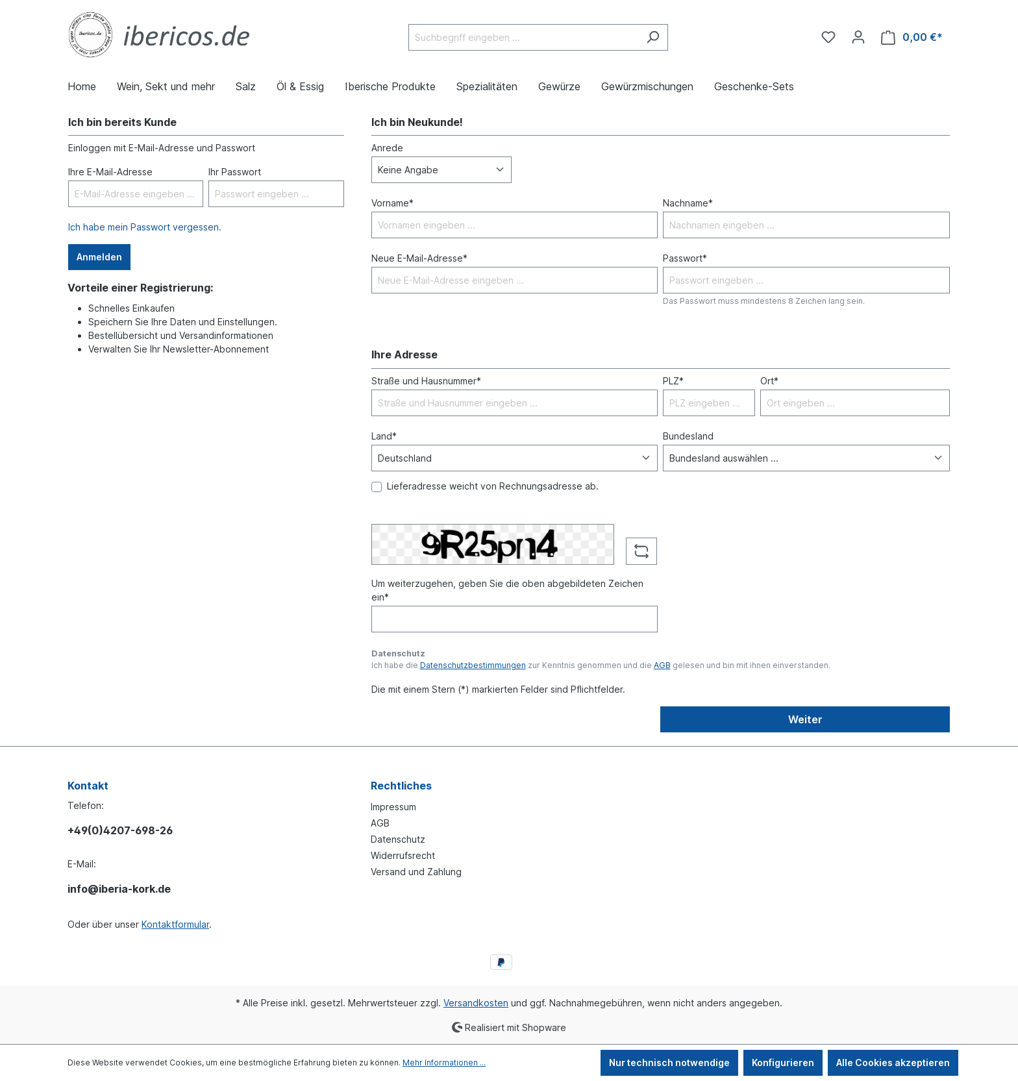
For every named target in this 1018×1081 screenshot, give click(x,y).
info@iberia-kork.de (119, 888)
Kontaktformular (175, 924)
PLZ (673, 380)
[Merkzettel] (828, 37)
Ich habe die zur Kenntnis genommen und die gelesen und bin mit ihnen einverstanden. (600, 665)
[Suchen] (653, 37)
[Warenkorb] (911, 37)
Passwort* (685, 258)
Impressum (393, 806)
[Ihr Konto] (858, 37)
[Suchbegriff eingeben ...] (523, 37)
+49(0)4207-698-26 (120, 830)
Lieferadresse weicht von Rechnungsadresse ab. (493, 485)
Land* (384, 435)
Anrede (387, 147)
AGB (662, 665)
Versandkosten (475, 1002)
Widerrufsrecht (403, 855)
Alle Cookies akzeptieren (893, 1062)
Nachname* (688, 202)
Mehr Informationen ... (444, 1062)
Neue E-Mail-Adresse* (419, 258)
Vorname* (392, 202)
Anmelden (99, 256)
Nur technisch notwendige (669, 1062)
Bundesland (688, 435)
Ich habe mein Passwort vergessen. (144, 226)
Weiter (805, 719)
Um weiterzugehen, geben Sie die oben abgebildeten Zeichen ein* (507, 590)
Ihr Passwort (234, 171)
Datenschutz (398, 839)
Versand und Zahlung (416, 871)
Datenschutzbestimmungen (473, 665)
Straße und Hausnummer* (426, 380)
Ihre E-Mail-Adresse (110, 171)
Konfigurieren (783, 1062)
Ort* (769, 380)
